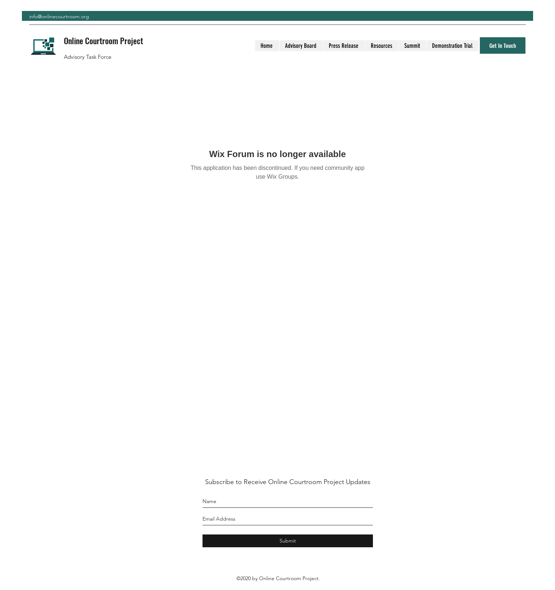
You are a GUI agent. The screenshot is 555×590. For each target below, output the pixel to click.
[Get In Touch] (502, 45)
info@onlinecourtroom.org (59, 16)
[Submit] (288, 540)
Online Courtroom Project (103, 40)
